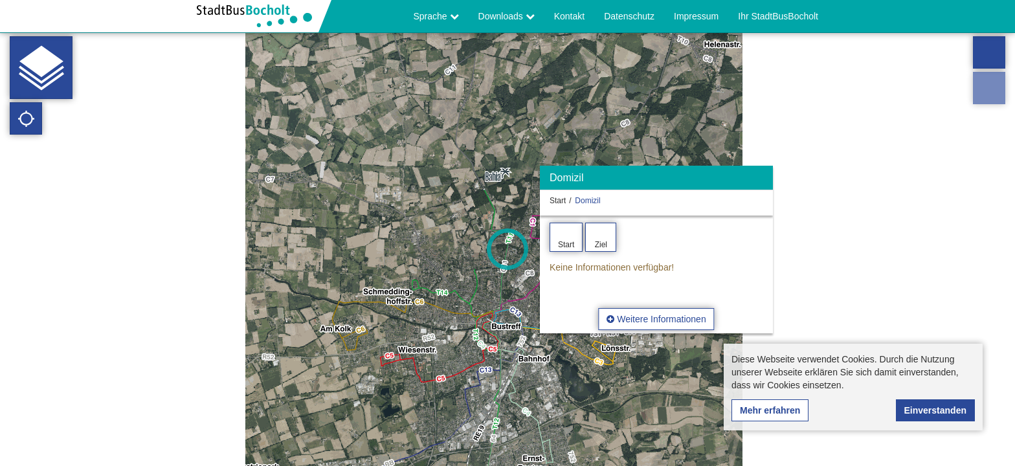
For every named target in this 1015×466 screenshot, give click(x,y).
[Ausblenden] (761, 180)
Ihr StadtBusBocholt (778, 16)
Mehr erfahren (770, 410)
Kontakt (569, 16)
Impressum (696, 16)
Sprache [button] (436, 16)
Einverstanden (935, 410)
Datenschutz (629, 16)
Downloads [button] (506, 16)
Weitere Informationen (656, 319)
